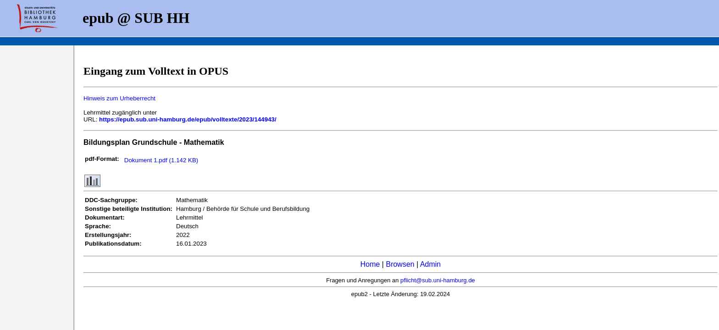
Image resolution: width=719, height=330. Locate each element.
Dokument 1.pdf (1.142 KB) (161, 160)
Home (370, 264)
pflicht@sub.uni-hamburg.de (437, 280)
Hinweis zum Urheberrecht (119, 98)
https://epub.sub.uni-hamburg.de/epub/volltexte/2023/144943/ (188, 119)
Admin (430, 264)
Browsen (400, 264)
